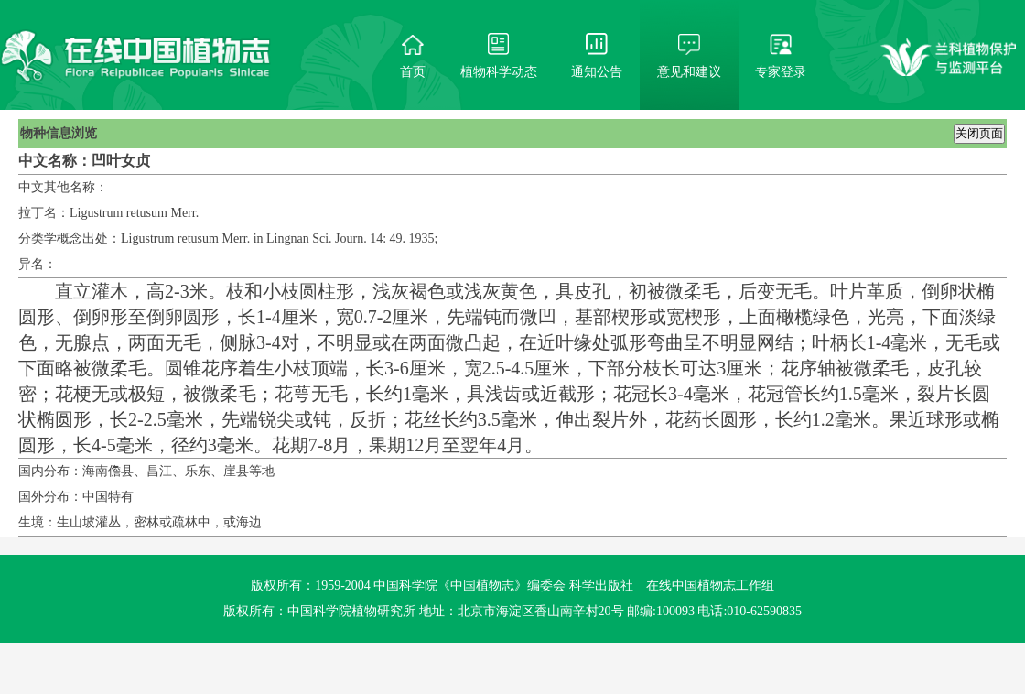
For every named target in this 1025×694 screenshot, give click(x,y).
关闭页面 (979, 133)
